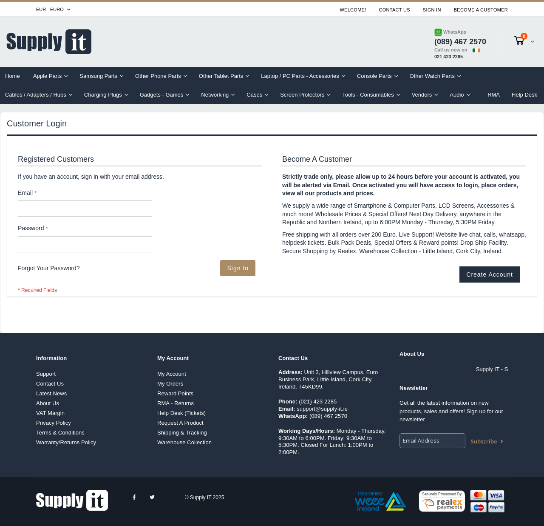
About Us (47, 403)
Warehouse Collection (184, 442)
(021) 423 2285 (318, 401)
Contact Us (394, 9)
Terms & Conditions (60, 432)
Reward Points (175, 393)
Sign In (432, 9)
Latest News (51, 393)
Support (46, 374)
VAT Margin (50, 413)
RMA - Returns (175, 403)
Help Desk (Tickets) (181, 413)
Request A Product (180, 423)
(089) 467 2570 (328, 416)
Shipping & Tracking (182, 432)
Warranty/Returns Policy (66, 442)
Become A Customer (481, 9)
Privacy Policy (53, 423)
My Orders (170, 383)
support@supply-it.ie (322, 409)
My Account (171, 374)
